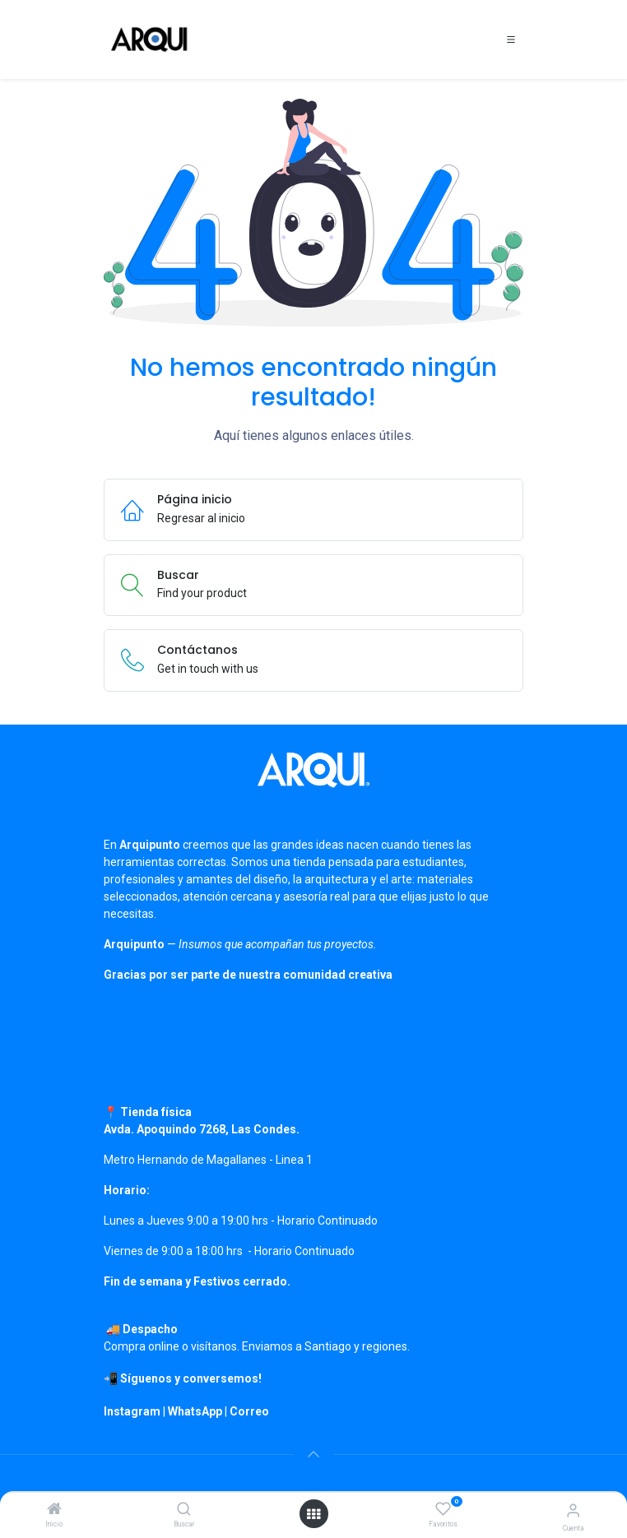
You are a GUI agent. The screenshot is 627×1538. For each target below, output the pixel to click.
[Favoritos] (443, 1509)
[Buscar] (184, 1510)
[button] (313, 1454)
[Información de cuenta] (573, 1510)
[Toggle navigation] (511, 39)
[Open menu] (313, 1514)
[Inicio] (54, 1510)
